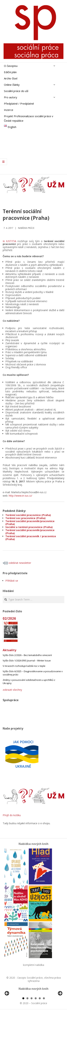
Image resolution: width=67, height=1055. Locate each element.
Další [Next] (60, 1014)
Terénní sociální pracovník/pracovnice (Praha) (29, 522)
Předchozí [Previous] (7, 1014)
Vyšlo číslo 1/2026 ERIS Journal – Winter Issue (27, 660)
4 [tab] (36, 1040)
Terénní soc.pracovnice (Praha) (25, 518)
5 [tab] (40, 1040)
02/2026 (9, 618)
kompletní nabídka (33, 965)
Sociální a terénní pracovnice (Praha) (29, 527)
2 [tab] (27, 1040)
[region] (33, 1015)
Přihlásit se (11, 580)
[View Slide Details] (17, 1015)
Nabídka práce (26, 228)
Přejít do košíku (12, 815)
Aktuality (9, 650)
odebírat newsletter (17, 563)
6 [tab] (44, 1040)
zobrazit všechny (12, 689)
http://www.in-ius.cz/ (20, 495)
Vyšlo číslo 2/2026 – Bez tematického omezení (27, 655)
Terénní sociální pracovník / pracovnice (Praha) (30, 538)
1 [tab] (23, 1040)
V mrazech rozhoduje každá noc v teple (24, 666)
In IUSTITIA (9, 241)
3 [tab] (32, 1040)
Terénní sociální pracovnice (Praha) (28, 515)
